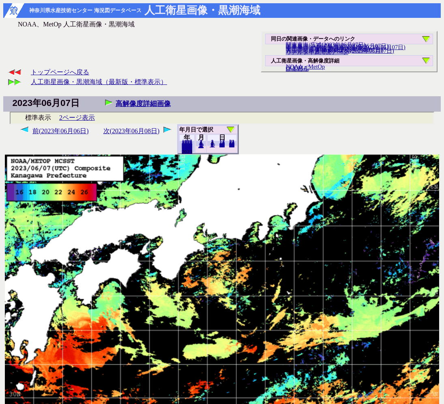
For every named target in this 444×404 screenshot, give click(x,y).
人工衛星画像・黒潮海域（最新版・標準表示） (99, 81)
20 (222, 145)
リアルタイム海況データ (317, 52)
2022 (187, 151)
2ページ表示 (77, 117)
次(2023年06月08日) (131, 130)
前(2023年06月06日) (60, 130)
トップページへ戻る (60, 72)
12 (201, 146)
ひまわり (297, 68)
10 (212, 145)
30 (231, 145)
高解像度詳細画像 (143, 104)
